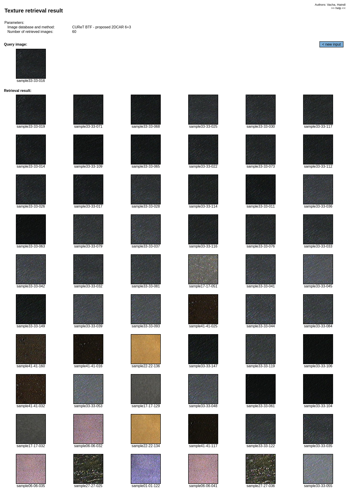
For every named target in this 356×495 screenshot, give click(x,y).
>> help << (338, 8)
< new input (331, 44)
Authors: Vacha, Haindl (330, 4)
